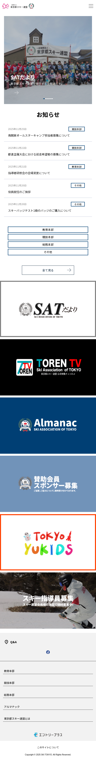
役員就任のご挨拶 (19, 192)
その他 (78, 185)
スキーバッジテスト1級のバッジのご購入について (39, 210)
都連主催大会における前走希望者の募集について (39, 154)
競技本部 (77, 129)
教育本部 (77, 166)
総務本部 (48, 244)
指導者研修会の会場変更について (29, 173)
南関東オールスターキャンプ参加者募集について (39, 135)
